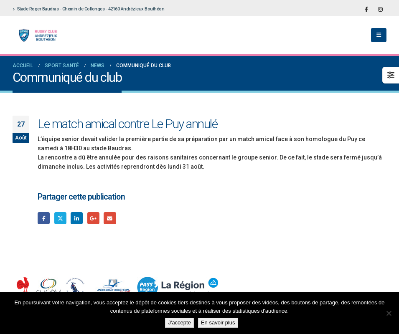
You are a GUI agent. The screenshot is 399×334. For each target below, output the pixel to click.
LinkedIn (77, 218)
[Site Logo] (35, 35)
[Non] (388, 313)
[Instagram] (380, 9)
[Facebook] (366, 9)
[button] (378, 35)
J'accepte (179, 322)
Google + (93, 218)
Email (110, 218)
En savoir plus (218, 322)
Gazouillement (60, 218)
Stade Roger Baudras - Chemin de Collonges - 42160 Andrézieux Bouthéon (88, 9)
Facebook (44, 218)
